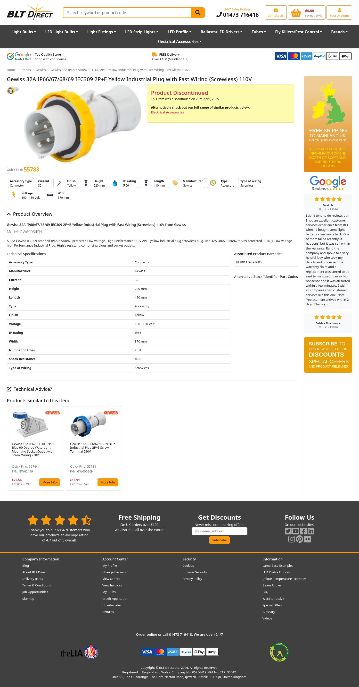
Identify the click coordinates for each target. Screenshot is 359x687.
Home (11, 70)
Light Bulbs (22, 31)
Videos (267, 618)
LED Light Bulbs (60, 31)
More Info (49, 482)
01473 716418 (237, 14)
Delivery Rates (32, 578)
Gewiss (41, 70)
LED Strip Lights (140, 31)
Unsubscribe (111, 605)
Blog (25, 565)
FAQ (265, 592)
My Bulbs (109, 592)
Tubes (257, 31)
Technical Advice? (29, 389)
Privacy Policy (192, 578)
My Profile (109, 565)
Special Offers (272, 605)
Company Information (40, 559)
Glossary (268, 612)
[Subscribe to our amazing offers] (219, 531)
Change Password (115, 572)
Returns (108, 612)
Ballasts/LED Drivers (220, 31)
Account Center (115, 559)
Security (189, 559)
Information (272, 559)
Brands (338, 31)
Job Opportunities (35, 592)
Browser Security (194, 572)
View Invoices (112, 585)
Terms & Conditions (36, 585)
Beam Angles (272, 585)
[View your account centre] (339, 12)
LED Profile (178, 31)
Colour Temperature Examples (284, 578)
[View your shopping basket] (307, 12)
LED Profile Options (276, 572)
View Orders (111, 578)
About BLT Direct (34, 572)
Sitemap (28, 598)
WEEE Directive (273, 598)
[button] (294, 448)
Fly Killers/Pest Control (297, 31)
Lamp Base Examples (277, 565)
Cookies (188, 565)
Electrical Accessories (178, 41)
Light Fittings (100, 31)
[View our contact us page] (276, 12)
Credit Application (115, 598)
